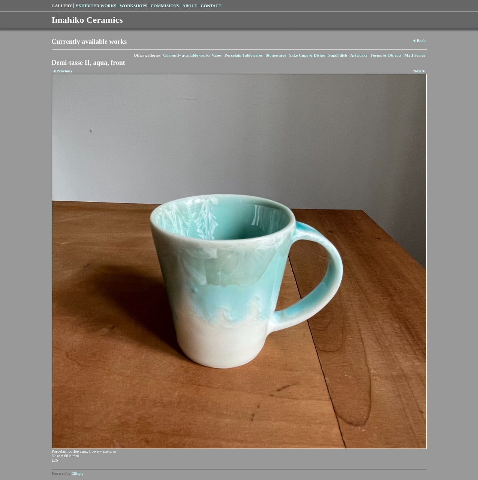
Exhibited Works (95, 5)
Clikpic (77, 473)
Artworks (358, 55)
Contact (211, 5)
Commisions (165, 5)
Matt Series (415, 55)
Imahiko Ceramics (87, 20)
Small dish (337, 55)
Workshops (133, 5)
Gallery (62, 5)
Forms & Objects (386, 55)
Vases (216, 55)
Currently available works (186, 55)
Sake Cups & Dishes (307, 55)
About (190, 5)
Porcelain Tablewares (244, 55)
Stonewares (276, 55)
